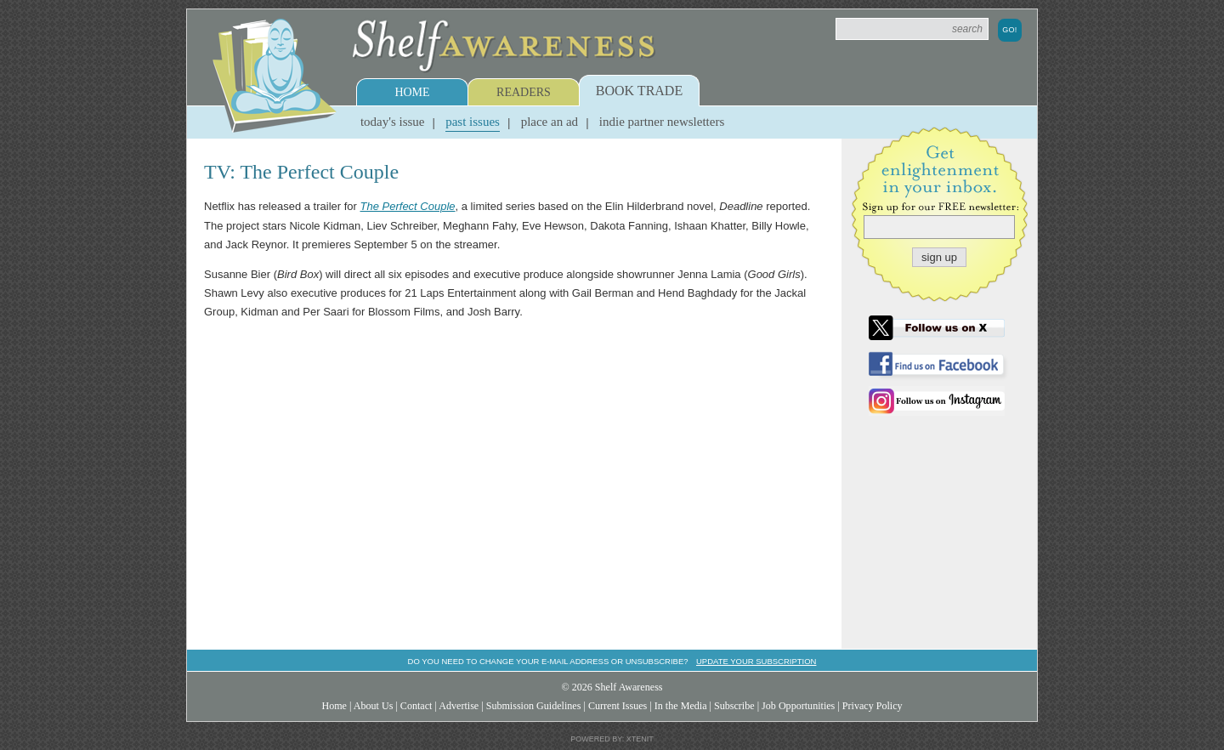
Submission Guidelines (533, 706)
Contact (416, 706)
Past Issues (472, 121)
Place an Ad (549, 121)
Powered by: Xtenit (612, 739)
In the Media (680, 706)
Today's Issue (392, 121)
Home (411, 92)
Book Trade (639, 90)
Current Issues (617, 706)
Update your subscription (756, 661)
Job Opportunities (798, 706)
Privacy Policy (872, 706)
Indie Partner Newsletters (661, 121)
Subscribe (734, 706)
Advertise (459, 706)
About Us (374, 706)
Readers (523, 92)
